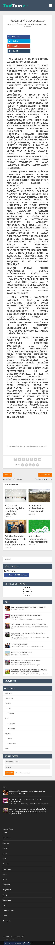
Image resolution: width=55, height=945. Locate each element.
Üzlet (12, 619)
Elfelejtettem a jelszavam (23, 764)
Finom (10, 729)
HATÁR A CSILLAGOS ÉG (19, 635)
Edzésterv (11, 714)
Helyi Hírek (30, 24)
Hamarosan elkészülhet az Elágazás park (36, 499)
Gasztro (39, 628)
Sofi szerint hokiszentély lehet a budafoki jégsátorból (15, 500)
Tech (4, 896)
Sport (41, 637)
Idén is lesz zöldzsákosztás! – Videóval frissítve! (38, 530)
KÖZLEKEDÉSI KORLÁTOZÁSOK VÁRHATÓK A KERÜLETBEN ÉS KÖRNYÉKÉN (26, 652)
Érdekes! (19, 24)
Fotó (24, 24)
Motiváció (33, 610)
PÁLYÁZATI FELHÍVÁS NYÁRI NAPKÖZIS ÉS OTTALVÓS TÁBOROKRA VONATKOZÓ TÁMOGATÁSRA (29, 662)
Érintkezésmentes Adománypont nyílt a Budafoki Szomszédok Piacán (15, 531)
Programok (38, 24)
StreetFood (12, 734)
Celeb (21, 628)
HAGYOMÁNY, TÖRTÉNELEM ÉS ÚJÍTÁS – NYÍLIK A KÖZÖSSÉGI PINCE (28, 625)
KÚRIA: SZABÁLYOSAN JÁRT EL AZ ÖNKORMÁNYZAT (28, 598)
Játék (32, 617)
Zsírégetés (7, 912)
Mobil (5, 870)
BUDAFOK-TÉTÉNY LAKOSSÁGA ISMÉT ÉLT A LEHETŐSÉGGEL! (26, 607)
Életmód (25, 628)
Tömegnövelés (8, 901)
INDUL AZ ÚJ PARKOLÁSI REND (21, 643)
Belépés (9, 764)
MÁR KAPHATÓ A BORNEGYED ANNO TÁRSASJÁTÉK (28, 615)
